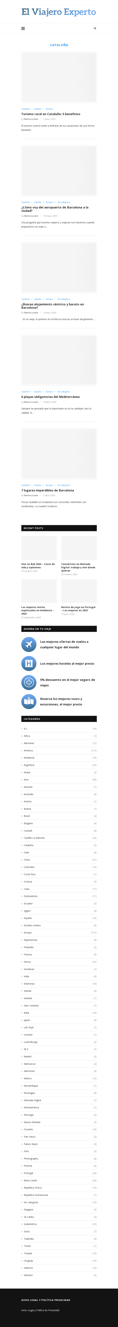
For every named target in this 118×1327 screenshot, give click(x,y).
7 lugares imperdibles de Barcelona (47, 490)
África (60, 736)
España (37, 109)
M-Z (60, 1049)
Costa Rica (60, 874)
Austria (60, 801)
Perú (60, 1151)
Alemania (60, 743)
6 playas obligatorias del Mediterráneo (50, 397)
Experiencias (60, 940)
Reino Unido (60, 1180)
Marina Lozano (31, 119)
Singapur (60, 1209)
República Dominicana (60, 1195)
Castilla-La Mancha (60, 838)
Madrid (60, 1056)
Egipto (60, 911)
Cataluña (25, 109)
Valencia (60, 1268)
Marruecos (60, 1064)
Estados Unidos (60, 925)
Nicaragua (60, 1093)
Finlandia (60, 947)
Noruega (60, 1115)
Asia (60, 779)
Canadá (60, 830)
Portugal (60, 1173)
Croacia (60, 881)
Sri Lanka (60, 1217)
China (60, 859)
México (60, 1078)
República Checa (60, 1187)
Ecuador (60, 903)
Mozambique (60, 1085)
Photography (60, 1158)
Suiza (60, 1231)
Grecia (60, 962)
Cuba (60, 889)
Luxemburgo (60, 1042)
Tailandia (60, 1238)
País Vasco (60, 1136)
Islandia (60, 998)
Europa (49, 109)
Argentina (60, 765)
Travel (60, 1246)
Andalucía (60, 757)
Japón (60, 1020)
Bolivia (60, 808)
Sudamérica (60, 1224)
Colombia (60, 867)
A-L (60, 728)
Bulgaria (60, 823)
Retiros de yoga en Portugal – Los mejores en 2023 (78, 609)
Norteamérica (60, 1107)
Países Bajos (60, 1144)
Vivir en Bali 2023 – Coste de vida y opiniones (38, 565)
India (60, 976)
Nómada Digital (60, 1100)
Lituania (60, 1034)
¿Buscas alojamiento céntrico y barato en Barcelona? (52, 306)
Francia (60, 954)
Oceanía (60, 1129)
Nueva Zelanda (60, 1122)
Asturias (60, 787)
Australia (60, 794)
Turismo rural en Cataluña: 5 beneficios (50, 114)
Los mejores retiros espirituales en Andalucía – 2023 (37, 610)
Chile (60, 852)
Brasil (60, 816)
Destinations (60, 896)
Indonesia (60, 983)
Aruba (60, 772)
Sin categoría (64, 202)
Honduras (60, 969)
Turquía (60, 1253)
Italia (60, 1012)
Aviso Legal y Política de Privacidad (40, 1310)
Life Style (60, 1027)
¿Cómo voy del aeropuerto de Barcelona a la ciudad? (54, 209)
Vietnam (60, 1275)
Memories (60, 1071)
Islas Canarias (60, 1005)
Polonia (60, 1165)
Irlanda (60, 991)
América (60, 750)
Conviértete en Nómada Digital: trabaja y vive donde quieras (78, 567)
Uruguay (60, 1260)
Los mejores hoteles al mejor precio (67, 663)
